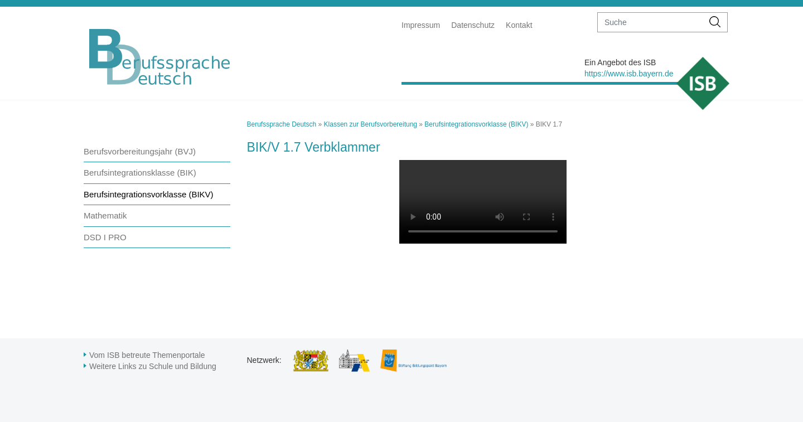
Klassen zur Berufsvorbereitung (370, 124)
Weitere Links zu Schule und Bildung (152, 366)
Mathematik (105, 215)
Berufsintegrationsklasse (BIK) (140, 172)
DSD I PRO (105, 237)
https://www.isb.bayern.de (629, 73)
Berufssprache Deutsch (282, 124)
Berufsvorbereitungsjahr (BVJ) (140, 151)
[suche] (650, 22)
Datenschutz (473, 25)
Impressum (421, 25)
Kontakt (519, 25)
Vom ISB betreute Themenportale (147, 355)
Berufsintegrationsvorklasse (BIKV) (149, 194)
